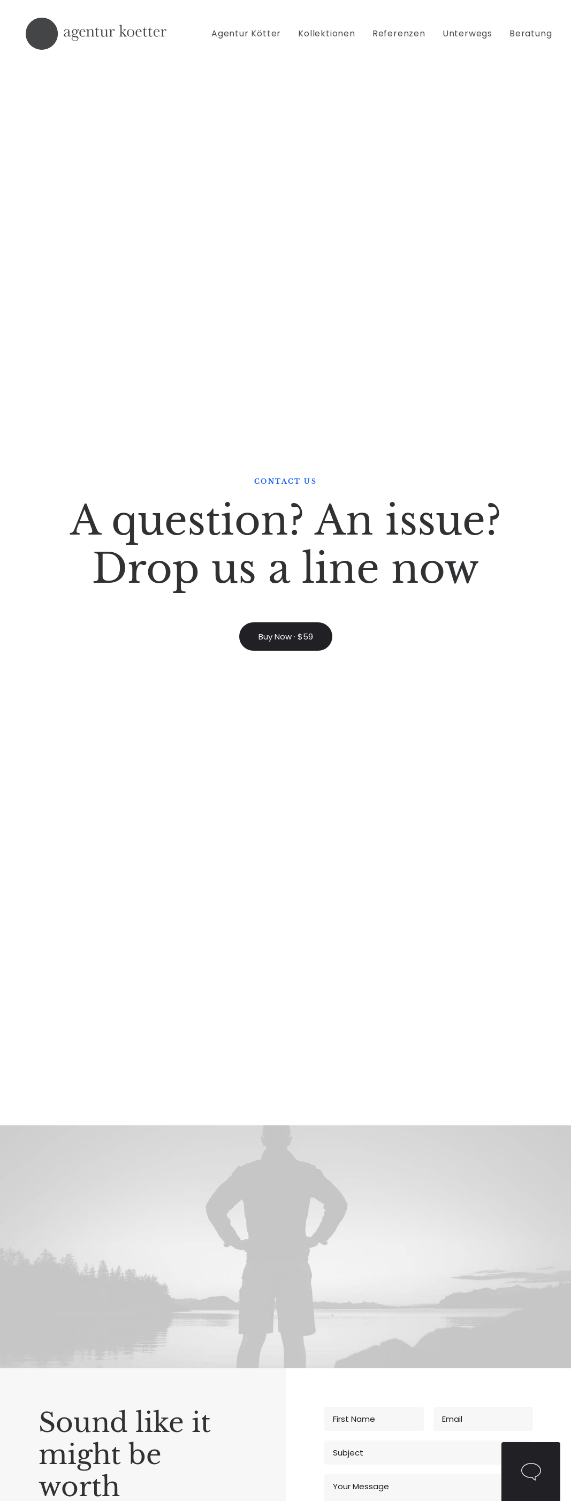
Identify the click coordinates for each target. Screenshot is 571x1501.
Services (422, 1317)
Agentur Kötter (246, 37)
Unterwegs (467, 37)
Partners (155, 1303)
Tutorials (244, 1261)
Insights (421, 1332)
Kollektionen (326, 37)
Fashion (65, 1303)
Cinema (66, 1290)
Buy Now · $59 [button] (285, 239)
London (508, 1303)
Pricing (329, 1261)
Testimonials (341, 1317)
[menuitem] (249, 36)
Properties (426, 1303)
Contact (155, 1317)
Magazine (247, 1276)
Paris (503, 1317)
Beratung (530, 37)
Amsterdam (518, 1290)
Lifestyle (66, 1276)
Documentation (259, 1303)
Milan (504, 1261)
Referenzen (398, 37)
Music (61, 1261)
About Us (157, 1290)
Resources (249, 1332)
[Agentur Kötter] (95, 36)
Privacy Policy (491, 822)
